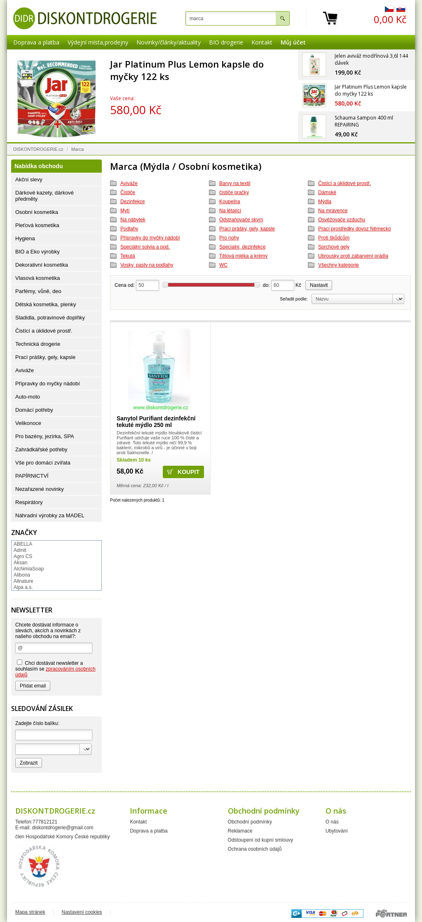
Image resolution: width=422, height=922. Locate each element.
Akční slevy (28, 179)
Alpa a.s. (23, 587)
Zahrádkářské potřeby (41, 449)
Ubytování (337, 831)
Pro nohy (229, 238)
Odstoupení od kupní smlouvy (260, 840)
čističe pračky (234, 192)
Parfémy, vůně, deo (38, 291)
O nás (332, 822)
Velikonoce (28, 423)
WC (223, 265)
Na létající (230, 210)
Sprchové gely (333, 247)
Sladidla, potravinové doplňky (50, 317)
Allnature (23, 581)
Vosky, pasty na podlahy (146, 265)
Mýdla (324, 201)
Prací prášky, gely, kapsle (247, 229)
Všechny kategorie (338, 265)
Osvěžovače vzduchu (341, 220)
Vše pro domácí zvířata (42, 463)
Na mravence (332, 210)
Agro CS (23, 556)
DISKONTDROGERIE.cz (38, 149)
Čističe (127, 192)
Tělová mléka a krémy (243, 256)
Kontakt (261, 42)
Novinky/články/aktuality (168, 42)
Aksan (20, 562)
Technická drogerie (37, 344)
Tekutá (127, 256)
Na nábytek (132, 220)
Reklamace (240, 831)
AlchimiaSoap (29, 569)
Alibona (22, 575)
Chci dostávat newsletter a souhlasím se (55, 668)
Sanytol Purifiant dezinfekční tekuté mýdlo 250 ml (156, 421)
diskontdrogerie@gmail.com (63, 828)
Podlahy (129, 229)
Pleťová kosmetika (37, 225)
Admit (20, 550)
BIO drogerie (226, 42)
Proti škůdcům (333, 238)
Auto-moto (27, 397)
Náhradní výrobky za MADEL (49, 515)
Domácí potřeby (34, 410)
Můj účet (293, 42)
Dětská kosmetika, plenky (45, 304)
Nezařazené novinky (39, 489)
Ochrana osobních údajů (255, 849)
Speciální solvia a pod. (145, 247)
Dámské (327, 192)
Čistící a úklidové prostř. (344, 183)
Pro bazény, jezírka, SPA (44, 436)
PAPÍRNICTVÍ (32, 476)
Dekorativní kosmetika (41, 265)
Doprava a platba (36, 42)
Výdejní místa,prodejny (98, 42)
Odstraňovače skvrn (241, 220)
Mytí (125, 210)
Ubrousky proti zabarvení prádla (353, 256)
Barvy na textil (234, 183)
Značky (24, 532)
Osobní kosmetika (36, 212)
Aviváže (129, 183)
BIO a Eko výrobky (37, 252)
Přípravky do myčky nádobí (150, 238)
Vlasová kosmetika (37, 278)
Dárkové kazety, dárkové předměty (44, 196)
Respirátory (28, 502)
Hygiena (25, 238)
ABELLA (23, 544)
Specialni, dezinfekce (242, 247)
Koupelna (229, 201)
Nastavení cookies (82, 912)
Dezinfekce (132, 201)
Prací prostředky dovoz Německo (354, 229)
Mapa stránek (30, 912)
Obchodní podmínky (250, 822)
